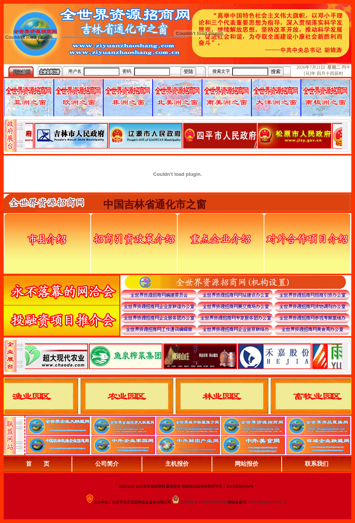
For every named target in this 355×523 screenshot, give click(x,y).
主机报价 (177, 464)
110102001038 (212, 502)
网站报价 (246, 464)
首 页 (37, 464)
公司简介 (107, 464)
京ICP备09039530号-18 (268, 502)
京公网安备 (189, 502)
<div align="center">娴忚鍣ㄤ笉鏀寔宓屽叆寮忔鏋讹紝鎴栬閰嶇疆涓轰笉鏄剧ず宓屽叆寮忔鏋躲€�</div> (183, 135)
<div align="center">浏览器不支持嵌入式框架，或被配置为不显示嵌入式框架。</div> (183, 356)
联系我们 (316, 464)
